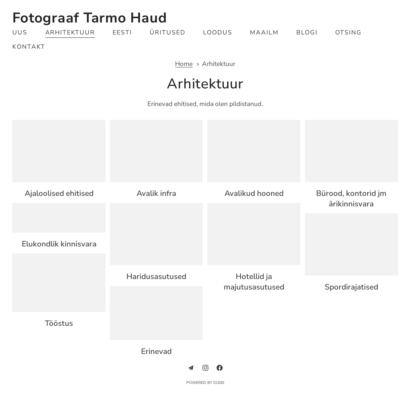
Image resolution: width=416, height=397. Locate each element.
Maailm (264, 32)
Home (184, 64)
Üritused (168, 32)
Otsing (348, 32)
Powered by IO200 (205, 382)
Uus (19, 32)
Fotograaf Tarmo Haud (89, 17)
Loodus (217, 32)
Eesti (122, 32)
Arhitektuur (70, 32)
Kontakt (28, 47)
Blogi (307, 32)
